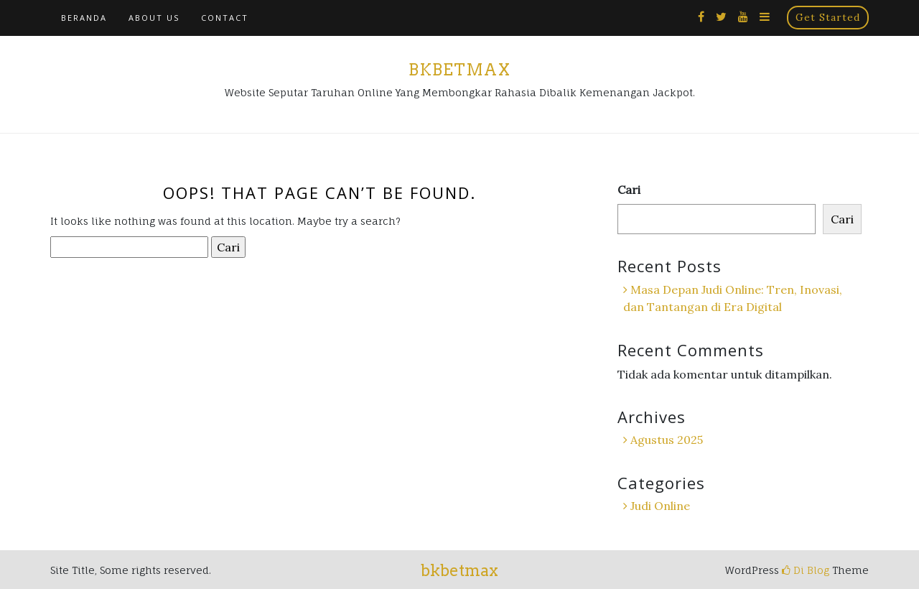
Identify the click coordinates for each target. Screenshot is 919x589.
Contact (224, 17)
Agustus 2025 (666, 439)
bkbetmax (459, 69)
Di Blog (805, 570)
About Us (154, 17)
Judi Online (660, 505)
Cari (628, 189)
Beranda (84, 17)
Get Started (828, 17)
